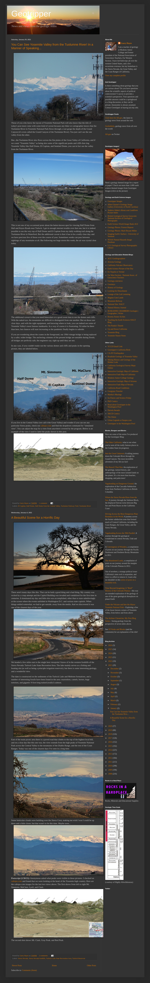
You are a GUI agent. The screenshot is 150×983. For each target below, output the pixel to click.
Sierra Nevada (23, 958)
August (113, 684)
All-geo (108, 134)
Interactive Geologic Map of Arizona (122, 381)
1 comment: (43, 503)
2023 (110, 657)
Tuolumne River (85, 506)
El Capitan (22, 506)
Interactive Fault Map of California (121, 374)
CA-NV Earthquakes (116, 353)
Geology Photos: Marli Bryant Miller (122, 231)
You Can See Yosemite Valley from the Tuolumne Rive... (124, 713)
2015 (110, 746)
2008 (110, 774)
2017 (110, 738)
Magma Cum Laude (115, 298)
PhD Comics (113, 401)
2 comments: (44, 956)
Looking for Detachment (117, 291)
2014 (110, 750)
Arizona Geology (114, 262)
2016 (110, 742)
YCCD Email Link (115, 346)
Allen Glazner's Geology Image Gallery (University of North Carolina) (123, 206)
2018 (110, 734)
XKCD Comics (114, 414)
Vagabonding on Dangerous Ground (119, 484)
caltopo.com (46, 425)
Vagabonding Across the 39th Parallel (120, 533)
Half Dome (30, 506)
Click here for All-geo (113, 118)
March (113, 700)
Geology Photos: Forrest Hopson (120, 227)
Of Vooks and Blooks (117, 629)
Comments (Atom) (29, 970)
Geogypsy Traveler (115, 391)
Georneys (111, 284)
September (114, 681)
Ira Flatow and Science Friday (119, 398)
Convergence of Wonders (117, 547)
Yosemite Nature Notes (117, 336)
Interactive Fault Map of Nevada (120, 385)
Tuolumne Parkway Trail (70, 506)
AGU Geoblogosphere (116, 258)
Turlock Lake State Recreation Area (58, 958)
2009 (110, 770)
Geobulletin (109, 126)
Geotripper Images (115, 201)
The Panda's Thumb (115, 326)
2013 (110, 754)
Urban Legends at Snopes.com (120, 420)
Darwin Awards (114, 410)
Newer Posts (17, 965)
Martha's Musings (115, 395)
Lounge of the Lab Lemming (119, 294)
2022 (110, 661)
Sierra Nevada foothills (37, 958)
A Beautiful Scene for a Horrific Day (35, 517)
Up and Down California (117, 329)
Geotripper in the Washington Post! (121, 424)
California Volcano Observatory (120, 265)
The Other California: (113, 442)
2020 (110, 726)
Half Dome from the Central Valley (47, 506)
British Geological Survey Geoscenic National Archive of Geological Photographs (122, 218)
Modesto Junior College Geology (121, 378)
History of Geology (115, 288)
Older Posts (91, 965)
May (112, 692)
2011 (110, 762)
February (114, 704)
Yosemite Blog (113, 332)
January (113, 708)
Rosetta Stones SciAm (116, 317)
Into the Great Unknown (114, 453)
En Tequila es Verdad (116, 272)
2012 (110, 758)
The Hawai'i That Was (114, 467)
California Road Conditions (118, 388)
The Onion (112, 417)
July (112, 688)
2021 (110, 665)
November (114, 673)
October (113, 677)
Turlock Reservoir (78, 958)
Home (54, 965)
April (112, 696)
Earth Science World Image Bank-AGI (123, 224)
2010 (110, 766)
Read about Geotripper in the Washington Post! (119, 406)
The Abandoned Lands (114, 561)
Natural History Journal (117, 308)
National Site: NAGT (116, 304)
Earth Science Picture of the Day (120, 269)
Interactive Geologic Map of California (123, 371)
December (114, 669)
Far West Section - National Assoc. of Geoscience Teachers (122, 276)
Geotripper (31, 13)
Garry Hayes (126, 43)
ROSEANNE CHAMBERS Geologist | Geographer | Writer (123, 312)
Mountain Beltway (115, 301)
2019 (110, 730)
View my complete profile (115, 75)
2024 (110, 653)
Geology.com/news (115, 281)
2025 (110, 649)
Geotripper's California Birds (119, 350)
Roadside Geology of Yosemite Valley (123, 357)
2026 (110, 645)
